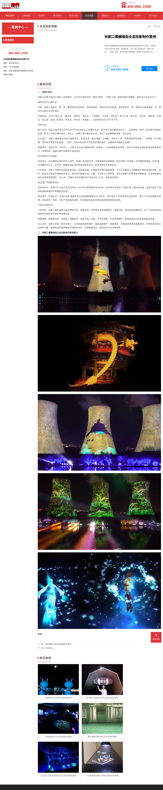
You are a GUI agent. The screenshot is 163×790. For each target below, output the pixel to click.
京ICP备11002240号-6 (112, 786)
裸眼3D (105, 16)
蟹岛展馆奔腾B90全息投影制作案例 (57, 735)
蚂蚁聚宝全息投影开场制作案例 (57, 697)
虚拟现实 (121, 16)
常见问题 (74, 761)
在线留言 (5, 761)
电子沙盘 (73, 16)
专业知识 (74, 757)
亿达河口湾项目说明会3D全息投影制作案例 (99, 735)
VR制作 (137, 16)
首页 (149, 27)
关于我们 (153, 16)
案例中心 (23, 751)
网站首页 (10, 16)
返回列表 (49, 649)
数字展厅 (57, 16)
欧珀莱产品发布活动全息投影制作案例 (99, 697)
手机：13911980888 (102, 764)
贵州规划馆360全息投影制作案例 (141, 697)
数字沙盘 (46, 757)
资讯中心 (75, 751)
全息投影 (89, 16)
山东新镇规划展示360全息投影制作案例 (141, 735)
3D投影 (22, 773)
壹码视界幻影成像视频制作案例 (58, 645)
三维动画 (26, 16)
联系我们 (5, 757)
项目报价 (149, 69)
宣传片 (42, 16)
